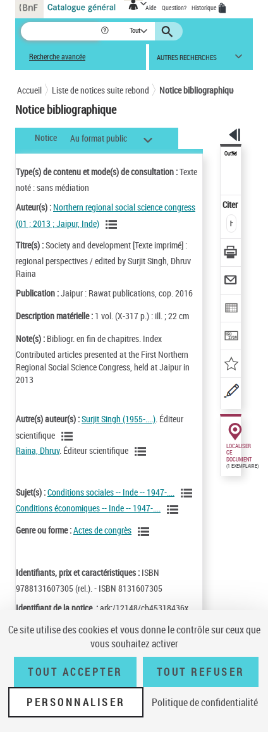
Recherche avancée (57, 56)
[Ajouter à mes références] (231, 365)
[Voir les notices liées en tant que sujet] (188, 493)
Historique (205, 7)
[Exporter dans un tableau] (231, 309)
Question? (174, 7)
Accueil (29, 90)
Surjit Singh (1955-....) (118, 419)
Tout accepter (75, 672)
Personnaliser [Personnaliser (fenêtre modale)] (76, 702)
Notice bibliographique (198, 90)
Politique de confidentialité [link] (205, 702)
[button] (106, 31)
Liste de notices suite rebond (100, 90)
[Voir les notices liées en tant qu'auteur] (113, 224)
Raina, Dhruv (37, 450)
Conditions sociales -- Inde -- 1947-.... (110, 492)
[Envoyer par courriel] (231, 281)
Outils (230, 153)
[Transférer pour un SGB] (231, 337)
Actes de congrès (102, 530)
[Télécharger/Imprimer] (231, 254)
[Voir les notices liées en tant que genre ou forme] (145, 531)
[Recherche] (60, 31)
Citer (231, 204)
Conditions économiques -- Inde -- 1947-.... (88, 508)
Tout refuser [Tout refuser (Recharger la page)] (201, 672)
